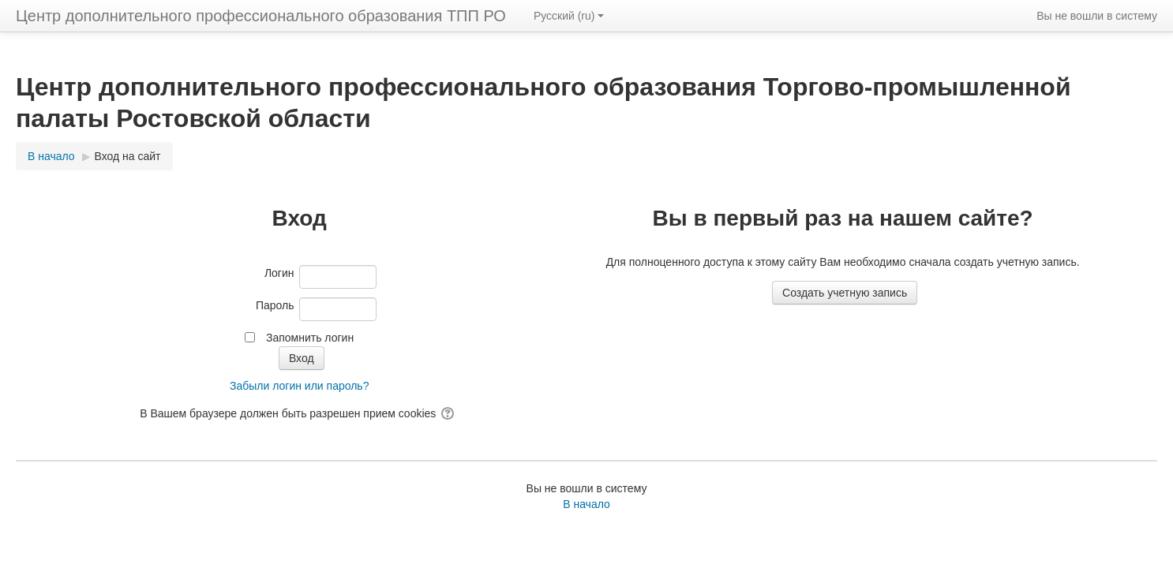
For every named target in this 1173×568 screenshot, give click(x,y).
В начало (586, 504)
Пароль (275, 305)
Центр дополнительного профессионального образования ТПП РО (261, 15)
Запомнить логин (310, 337)
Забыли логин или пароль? (299, 385)
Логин (279, 273)
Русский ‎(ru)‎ (569, 15)
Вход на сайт (128, 156)
